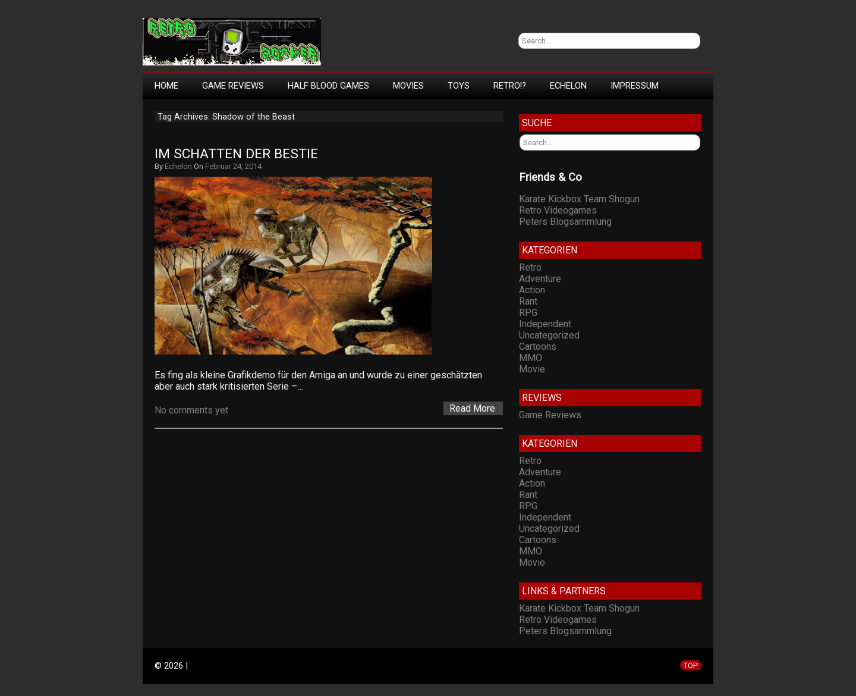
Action (532, 290)
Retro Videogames (558, 210)
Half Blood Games (328, 85)
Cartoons (537, 346)
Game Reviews (233, 85)
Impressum (634, 85)
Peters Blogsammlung (565, 221)
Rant (528, 301)
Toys (459, 85)
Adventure (540, 278)
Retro (530, 267)
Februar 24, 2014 (233, 166)
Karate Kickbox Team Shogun (579, 199)
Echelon (568, 85)
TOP (690, 665)
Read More (472, 408)
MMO (530, 357)
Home (166, 85)
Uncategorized (549, 335)
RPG (528, 312)
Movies (408, 85)
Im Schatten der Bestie (236, 154)
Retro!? (509, 85)
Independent (545, 324)
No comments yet (191, 410)
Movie (532, 369)
